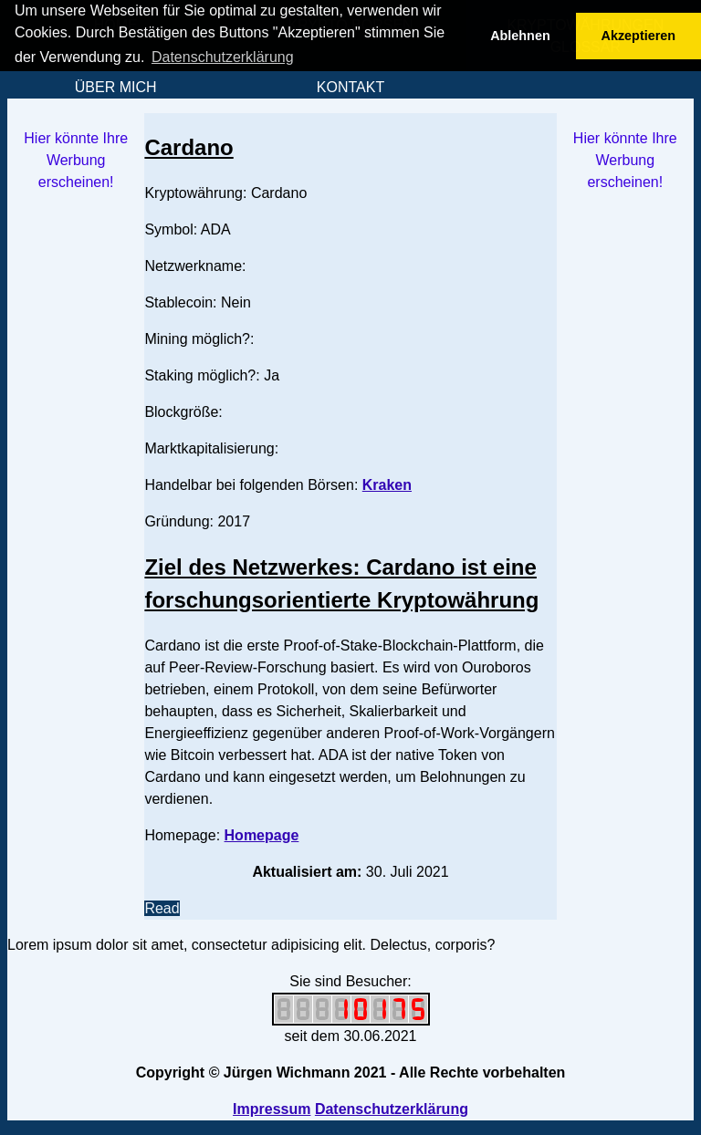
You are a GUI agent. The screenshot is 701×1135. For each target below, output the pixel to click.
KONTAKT (350, 87)
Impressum (271, 1109)
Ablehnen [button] (520, 35)
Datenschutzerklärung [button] (223, 57)
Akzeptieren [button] (639, 35)
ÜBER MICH (116, 87)
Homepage (262, 835)
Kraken (387, 485)
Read (161, 908)
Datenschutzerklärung (391, 1109)
